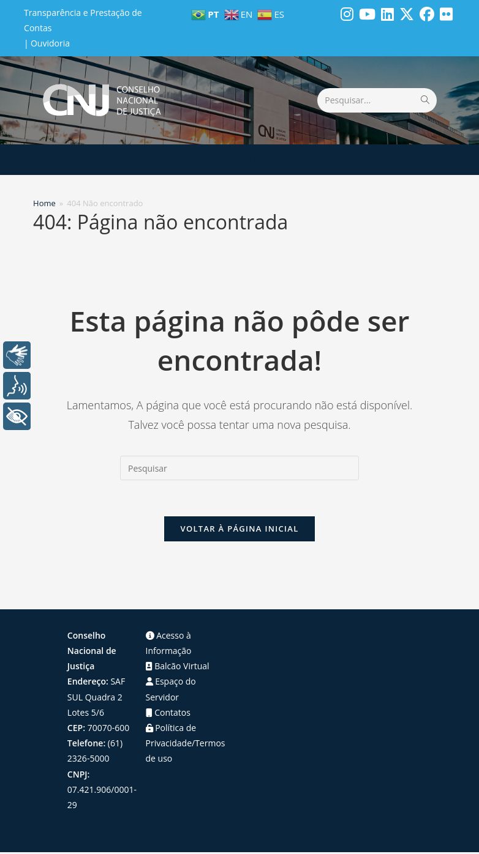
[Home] (44, 203)
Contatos (168, 713)
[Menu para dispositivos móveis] (239, 159)
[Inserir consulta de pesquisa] (239, 468)
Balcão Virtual (177, 668)
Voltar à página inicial (239, 529)
